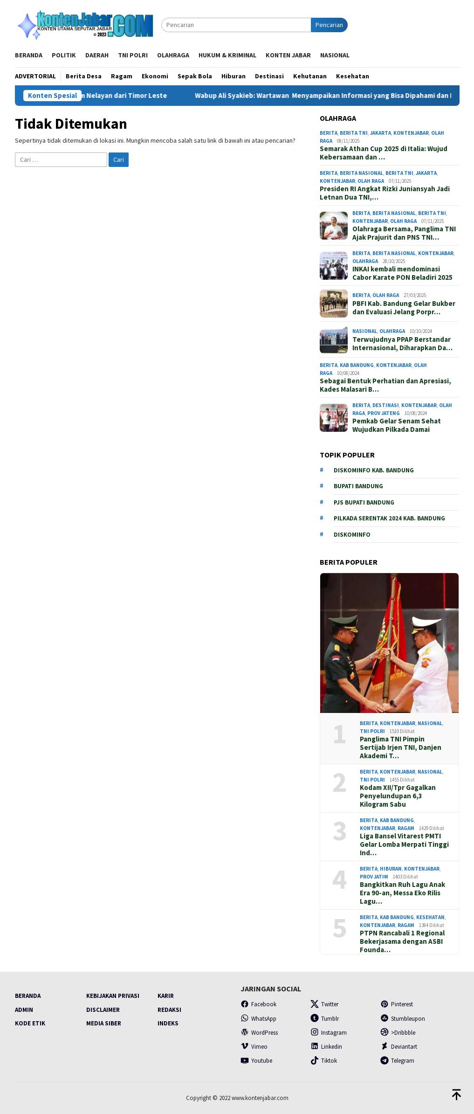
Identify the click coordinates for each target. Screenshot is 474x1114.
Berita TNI (354, 133)
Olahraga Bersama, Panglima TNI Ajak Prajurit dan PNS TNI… (404, 233)
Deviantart (398, 1047)
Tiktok (323, 1061)
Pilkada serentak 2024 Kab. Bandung (389, 518)
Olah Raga (370, 181)
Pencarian (329, 25)
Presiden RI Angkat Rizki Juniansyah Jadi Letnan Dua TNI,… (385, 193)
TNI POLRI (372, 731)
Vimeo (254, 1047)
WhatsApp (258, 1019)
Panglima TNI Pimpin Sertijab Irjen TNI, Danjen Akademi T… (400, 747)
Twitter (324, 1004)
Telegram (397, 1061)
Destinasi (385, 405)
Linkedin (326, 1047)
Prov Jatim (374, 876)
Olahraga (365, 261)
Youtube (256, 1061)
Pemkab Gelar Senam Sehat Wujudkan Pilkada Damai (396, 425)
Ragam (406, 828)
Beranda (28, 996)
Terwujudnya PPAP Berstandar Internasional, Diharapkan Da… (402, 343)
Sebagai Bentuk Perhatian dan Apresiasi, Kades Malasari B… (385, 385)
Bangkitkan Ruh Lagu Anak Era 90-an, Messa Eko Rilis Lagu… (402, 893)
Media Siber (103, 1023)
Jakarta (380, 133)
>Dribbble (397, 1033)
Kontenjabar (411, 133)
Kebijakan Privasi (112, 996)
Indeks (168, 1023)
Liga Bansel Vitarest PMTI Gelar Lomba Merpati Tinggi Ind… (404, 844)
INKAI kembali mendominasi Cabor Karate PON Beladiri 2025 (402, 273)
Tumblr (324, 1019)
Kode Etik (30, 1023)
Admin (24, 1010)
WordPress (259, 1033)
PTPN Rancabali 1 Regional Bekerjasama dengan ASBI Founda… (402, 941)
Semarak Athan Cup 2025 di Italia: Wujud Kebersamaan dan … (383, 153)
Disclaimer (103, 1010)
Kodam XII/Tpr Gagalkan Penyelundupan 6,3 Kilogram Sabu (398, 796)
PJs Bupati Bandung (364, 502)
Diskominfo (352, 535)
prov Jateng (383, 413)
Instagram (328, 1033)
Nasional (364, 331)
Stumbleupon (402, 1019)
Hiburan (391, 868)
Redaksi (169, 1010)
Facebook (258, 1004)
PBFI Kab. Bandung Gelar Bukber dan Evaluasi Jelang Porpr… (403, 307)
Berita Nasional (361, 173)
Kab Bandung (357, 365)
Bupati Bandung (358, 486)
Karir (166, 996)
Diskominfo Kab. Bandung (374, 470)
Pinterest (396, 1004)
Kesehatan (430, 917)
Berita (328, 133)
